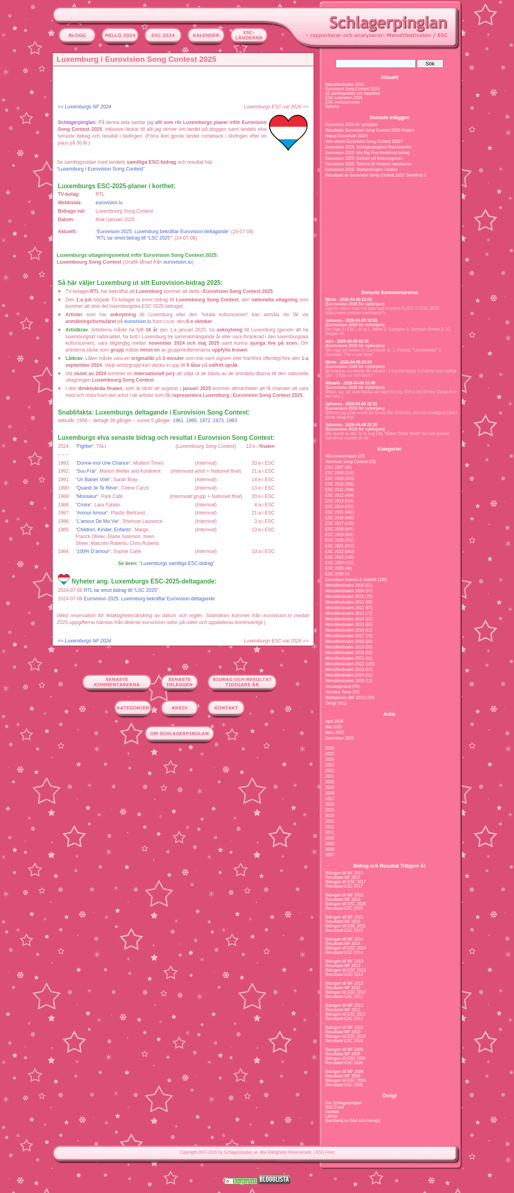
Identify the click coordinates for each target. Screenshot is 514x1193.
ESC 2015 (334, 512)
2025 (329, 754)
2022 (329, 770)
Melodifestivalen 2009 (344, 591)
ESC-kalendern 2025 (344, 98)
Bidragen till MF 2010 (344, 1027)
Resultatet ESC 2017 (344, 886)
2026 (329, 748)
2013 (329, 821)
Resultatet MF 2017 (342, 877)
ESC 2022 (334, 551)
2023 (329, 765)
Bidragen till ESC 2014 (345, 948)
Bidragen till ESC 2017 (345, 882)
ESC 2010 (334, 484)
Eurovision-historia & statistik (351, 579)
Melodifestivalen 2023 (344, 669)
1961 (178, 420)
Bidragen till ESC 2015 (345, 926)
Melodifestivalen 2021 (344, 658)
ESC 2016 (334, 518)
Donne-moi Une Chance (103, 463)
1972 (205, 420)
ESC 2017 (334, 523)
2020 (329, 782)
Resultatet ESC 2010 (344, 1041)
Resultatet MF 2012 (342, 988)
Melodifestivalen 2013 (344, 613)
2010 (329, 838)
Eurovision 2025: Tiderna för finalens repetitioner (368, 164)
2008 (329, 849)
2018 (329, 793)
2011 (329, 832)
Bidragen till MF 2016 (344, 895)
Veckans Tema (338, 692)
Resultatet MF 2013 (342, 965)
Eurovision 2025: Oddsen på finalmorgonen (363, 158)
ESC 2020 (334, 540)
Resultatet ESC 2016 (344, 908)
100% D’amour (93, 551)
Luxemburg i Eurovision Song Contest (100, 169)
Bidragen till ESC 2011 (345, 1014)
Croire (83, 505)
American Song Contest (346, 461)
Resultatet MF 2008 (342, 1076)
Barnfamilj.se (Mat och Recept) (352, 1120)
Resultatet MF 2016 (342, 899)
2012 (329, 827)
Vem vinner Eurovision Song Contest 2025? (364, 141)
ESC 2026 (334, 574)
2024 (329, 759)
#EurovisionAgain (341, 456)
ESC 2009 (334, 478)
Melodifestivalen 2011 (344, 602)
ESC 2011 (334, 490)
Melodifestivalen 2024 (344, 84)
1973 (218, 420)
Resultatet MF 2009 (342, 1054)
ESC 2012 (334, 495)
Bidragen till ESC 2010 (345, 1036)
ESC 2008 (334, 473)
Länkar (331, 1116)
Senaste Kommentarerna (389, 292)
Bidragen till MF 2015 (344, 917)
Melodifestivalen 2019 (344, 647)
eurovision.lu (109, 202)
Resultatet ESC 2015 (344, 930)
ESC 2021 (334, 546)
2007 (329, 855)
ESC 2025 (334, 568)
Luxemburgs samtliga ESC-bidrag (177, 563)
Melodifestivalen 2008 (344, 585)
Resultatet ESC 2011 (344, 1018)
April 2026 (334, 721)
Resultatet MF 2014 (342, 943)
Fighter (84, 446)
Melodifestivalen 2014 (344, 619)
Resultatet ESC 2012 (344, 996)
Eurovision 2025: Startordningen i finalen (361, 169)
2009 (329, 843)
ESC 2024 (334, 563)
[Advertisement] (185, 86)
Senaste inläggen (390, 117)
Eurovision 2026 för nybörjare (351, 124)
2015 (329, 810)
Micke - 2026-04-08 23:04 (348, 362)
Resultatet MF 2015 (342, 921)
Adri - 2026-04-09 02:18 (347, 341)
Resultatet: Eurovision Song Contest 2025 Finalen (369, 130)
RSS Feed (334, 1107)
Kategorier (389, 449)
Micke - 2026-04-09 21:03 (348, 299)
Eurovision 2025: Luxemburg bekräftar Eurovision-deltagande (162, 231)
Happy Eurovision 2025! (346, 136)
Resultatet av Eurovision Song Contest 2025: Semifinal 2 (375, 175)
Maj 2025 (333, 727)
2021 (329, 776)
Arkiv (389, 714)
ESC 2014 (334, 506)
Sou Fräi (86, 471)
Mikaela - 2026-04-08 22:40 (350, 383)
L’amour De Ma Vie (97, 521)
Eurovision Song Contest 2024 (352, 89)
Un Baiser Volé (93, 479)
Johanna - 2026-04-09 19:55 (351, 320)
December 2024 (339, 738)
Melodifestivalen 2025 (344, 681)
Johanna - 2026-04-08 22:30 (351, 425)
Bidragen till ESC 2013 (345, 970)
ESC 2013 (334, 501)
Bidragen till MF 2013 (344, 961)
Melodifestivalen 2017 (344, 636)
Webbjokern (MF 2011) (345, 697)
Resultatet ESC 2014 (344, 952)
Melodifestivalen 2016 (344, 630)
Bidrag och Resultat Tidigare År (389, 866)
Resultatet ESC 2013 (344, 974)
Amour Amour (91, 513)
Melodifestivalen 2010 (344, 596)
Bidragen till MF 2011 (344, 1005)
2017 (329, 799)
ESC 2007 (334, 467)
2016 (329, 804)
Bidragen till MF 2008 (344, 1071)
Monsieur (87, 496)
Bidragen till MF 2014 (344, 939)
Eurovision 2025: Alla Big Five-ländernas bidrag (367, 152)
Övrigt (330, 703)
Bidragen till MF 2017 (344, 873)
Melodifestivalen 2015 (344, 624)
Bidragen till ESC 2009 (345, 1058)
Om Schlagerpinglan (343, 1103)
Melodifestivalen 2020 (344, 652)
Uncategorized (338, 686)
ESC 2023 (334, 557)
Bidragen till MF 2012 (344, 983)
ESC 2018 (334, 529)
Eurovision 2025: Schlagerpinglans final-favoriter (368, 147)
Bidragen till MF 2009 (344, 1049)
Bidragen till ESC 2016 (345, 904)
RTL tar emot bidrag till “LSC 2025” (134, 238)
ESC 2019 (334, 534)
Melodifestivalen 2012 (344, 608)
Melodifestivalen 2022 (344, 664)
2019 (329, 787)
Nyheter (332, 106)
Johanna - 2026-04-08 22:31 (351, 404)
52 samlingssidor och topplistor (352, 93)
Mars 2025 (334, 732)
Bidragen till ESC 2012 (345, 992)
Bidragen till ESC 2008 (345, 1080)
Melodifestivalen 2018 (344, 641)
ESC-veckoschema (342, 102)
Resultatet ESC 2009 (344, 1063)
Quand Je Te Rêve (97, 488)
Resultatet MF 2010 (342, 1032)
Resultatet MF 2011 (342, 1010)
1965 (191, 420)
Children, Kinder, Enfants (104, 529)
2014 (329, 815)
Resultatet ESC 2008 (344, 1085)
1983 (231, 420)
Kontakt (332, 1112)
